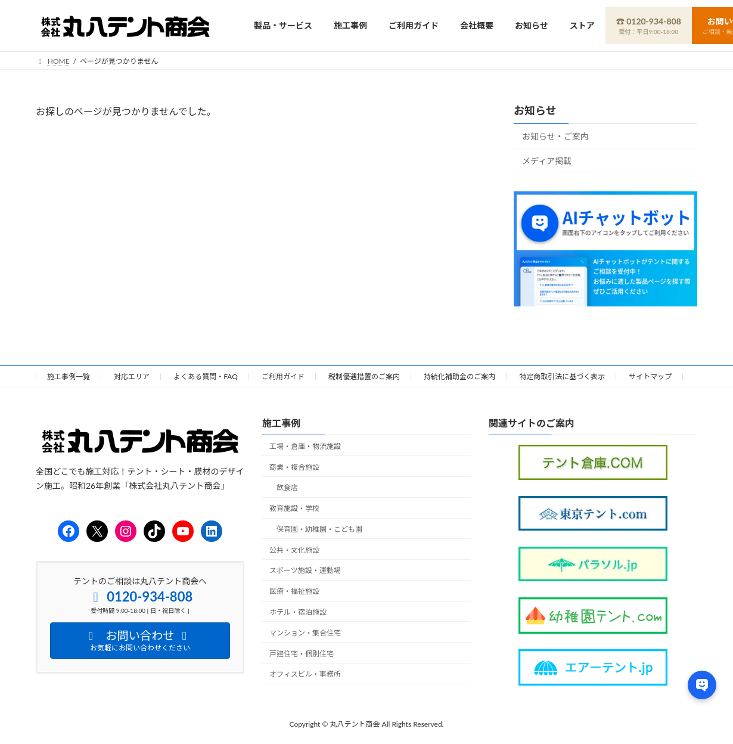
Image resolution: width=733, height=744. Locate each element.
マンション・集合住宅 (305, 632)
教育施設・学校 (294, 508)
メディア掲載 (547, 160)
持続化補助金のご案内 (459, 376)
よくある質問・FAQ (205, 376)
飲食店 (287, 487)
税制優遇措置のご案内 (364, 376)
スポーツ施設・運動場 (305, 570)
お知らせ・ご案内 (555, 136)
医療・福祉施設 (294, 591)
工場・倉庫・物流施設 (305, 445)
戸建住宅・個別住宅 (301, 653)
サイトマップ (650, 376)
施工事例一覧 (68, 376)
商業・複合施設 (294, 466)
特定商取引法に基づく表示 (562, 376)
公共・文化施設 (294, 549)
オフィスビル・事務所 (305, 673)
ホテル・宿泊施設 (298, 611)
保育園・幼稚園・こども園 (319, 528)
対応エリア (132, 376)
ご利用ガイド (283, 376)
